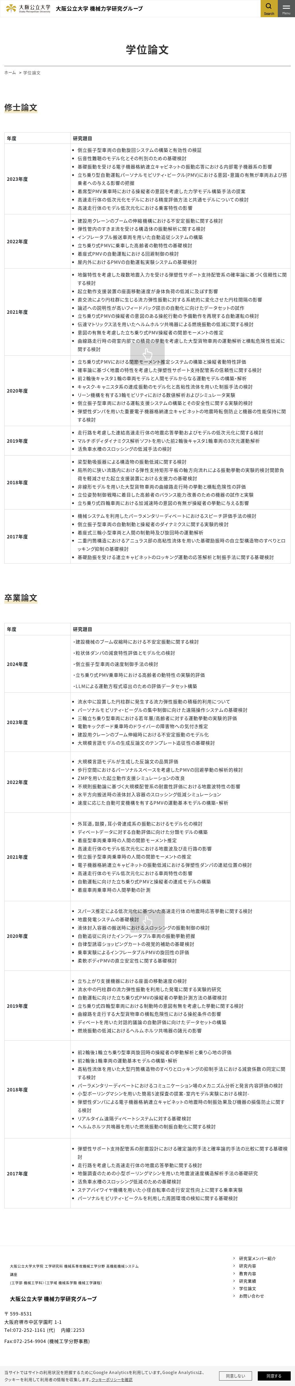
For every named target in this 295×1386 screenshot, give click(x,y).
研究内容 (247, 1266)
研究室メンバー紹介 (257, 1258)
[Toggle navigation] (286, 8)
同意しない (235, 1376)
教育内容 (247, 1273)
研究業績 (247, 1281)
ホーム (10, 72)
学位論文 (247, 1288)
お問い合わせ (251, 1296)
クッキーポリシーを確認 (113, 1379)
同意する (274, 1376)
